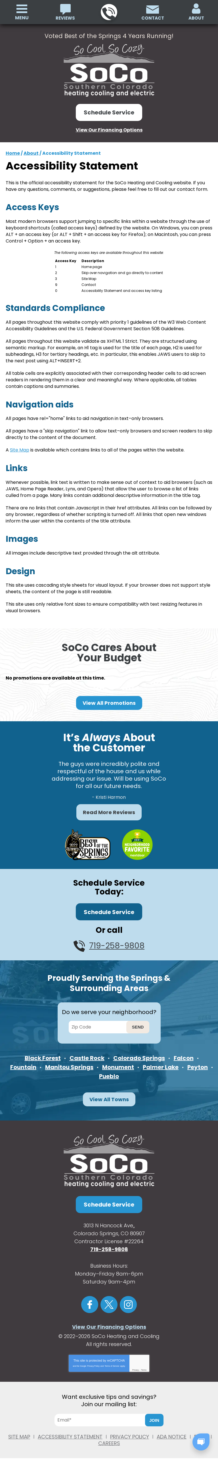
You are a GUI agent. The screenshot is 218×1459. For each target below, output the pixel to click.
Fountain (23, 1063)
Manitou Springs (69, 1063)
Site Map (19, 447)
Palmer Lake (161, 1063)
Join (154, 1416)
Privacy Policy (93, 1362)
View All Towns (109, 1095)
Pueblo (109, 1072)
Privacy (135, 1366)
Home (13, 153)
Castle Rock (87, 1053)
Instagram (128, 1300)
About (31, 153)
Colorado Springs (139, 1053)
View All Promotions (109, 699)
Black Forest (43, 1053)
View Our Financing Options (109, 129)
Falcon (184, 1053)
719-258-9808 (108, 12)
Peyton (197, 1063)
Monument (118, 1063)
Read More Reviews (109, 808)
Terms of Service (111, 1362)
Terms (143, 1366)
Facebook (89, 1300)
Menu (22, 17)
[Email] (102, 1416)
